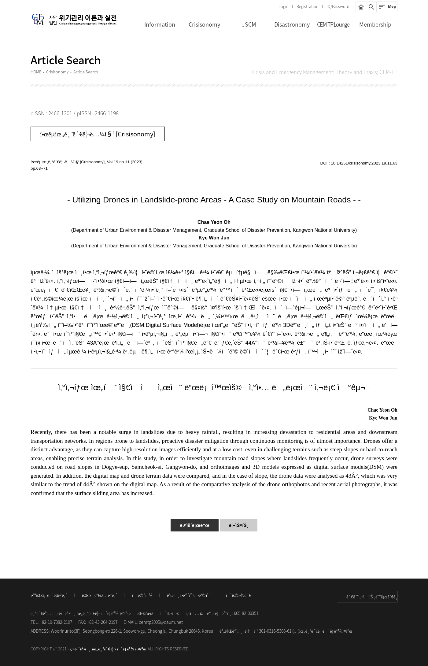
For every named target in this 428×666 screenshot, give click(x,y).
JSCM (249, 24)
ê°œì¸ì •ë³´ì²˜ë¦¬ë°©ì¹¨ (189, 595)
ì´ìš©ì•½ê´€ (238, 595)
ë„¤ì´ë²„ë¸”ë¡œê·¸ (392, 7)
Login (284, 6)
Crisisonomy (204, 24)
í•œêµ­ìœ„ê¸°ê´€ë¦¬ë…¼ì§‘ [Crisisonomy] (97, 133)
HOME (361, 7)
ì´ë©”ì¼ (142, 595)
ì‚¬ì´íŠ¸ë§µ (381, 7)
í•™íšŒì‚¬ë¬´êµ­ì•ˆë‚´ (49, 595)
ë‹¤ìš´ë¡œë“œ (194, 525)
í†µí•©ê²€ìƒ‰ (371, 7)
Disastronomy (292, 24)
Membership (375, 24)
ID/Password (338, 6)
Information (159, 24)
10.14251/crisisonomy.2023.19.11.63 (364, 163)
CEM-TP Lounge (333, 24)
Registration (308, 6)
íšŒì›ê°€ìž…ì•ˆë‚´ (99, 595)
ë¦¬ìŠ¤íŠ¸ (238, 525)
